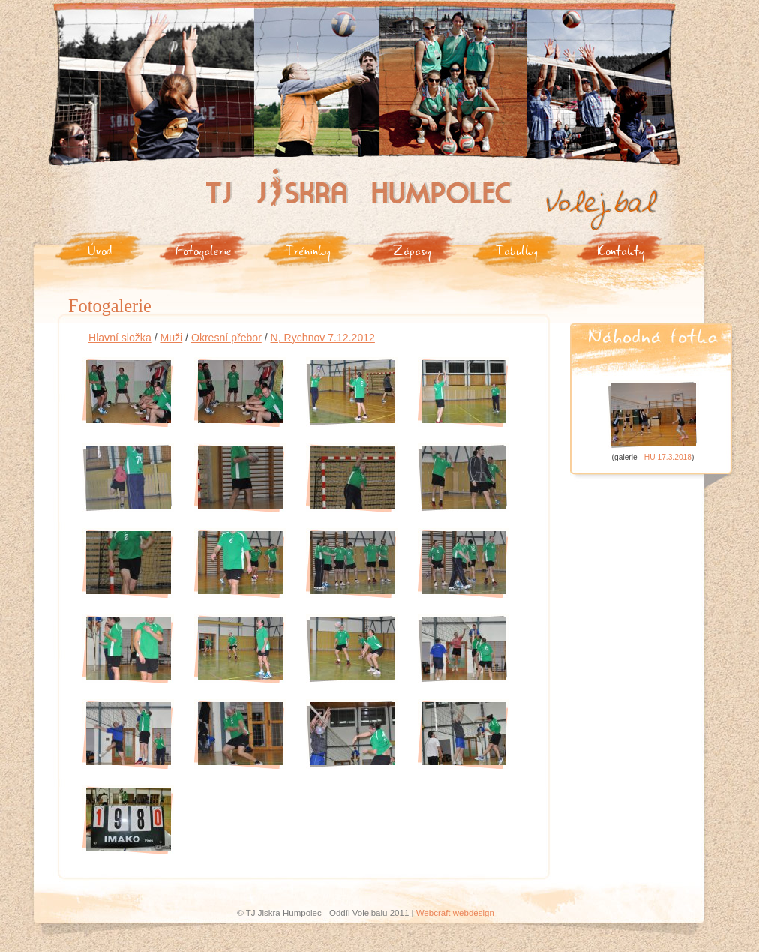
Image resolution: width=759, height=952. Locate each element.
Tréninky (308, 249)
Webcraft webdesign (455, 912)
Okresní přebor (226, 338)
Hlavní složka (120, 338)
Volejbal (563, 193)
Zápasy (412, 249)
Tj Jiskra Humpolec (247, 173)
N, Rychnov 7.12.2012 (323, 338)
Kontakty (621, 249)
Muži (171, 338)
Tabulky (517, 249)
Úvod (100, 249)
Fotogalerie (204, 249)
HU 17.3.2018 (668, 457)
